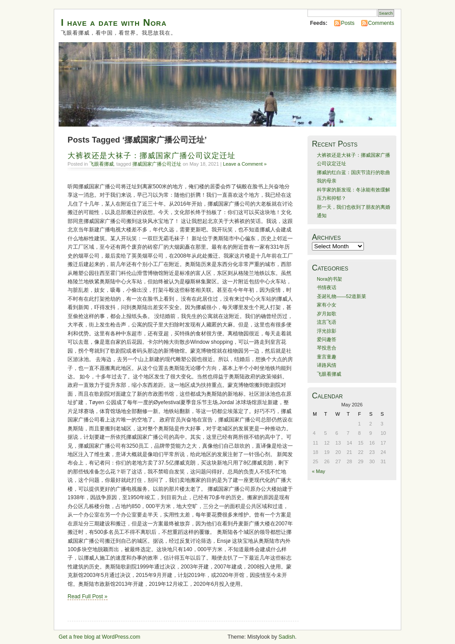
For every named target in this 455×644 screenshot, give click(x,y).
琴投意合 (326, 347)
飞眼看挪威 (101, 164)
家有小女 (326, 304)
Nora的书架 (329, 279)
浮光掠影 (326, 331)
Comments (381, 23)
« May (318, 471)
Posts (347, 23)
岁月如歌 (326, 313)
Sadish (287, 637)
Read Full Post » (88, 596)
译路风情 (326, 365)
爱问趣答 (326, 339)
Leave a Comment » (245, 164)
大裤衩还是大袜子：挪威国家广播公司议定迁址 (151, 155)
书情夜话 (326, 287)
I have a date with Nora (114, 22)
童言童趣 (326, 356)
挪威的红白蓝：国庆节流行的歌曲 (353, 172)
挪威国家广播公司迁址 (156, 164)
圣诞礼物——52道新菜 (341, 296)
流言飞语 (326, 322)
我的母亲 (326, 180)
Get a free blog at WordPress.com (99, 637)
